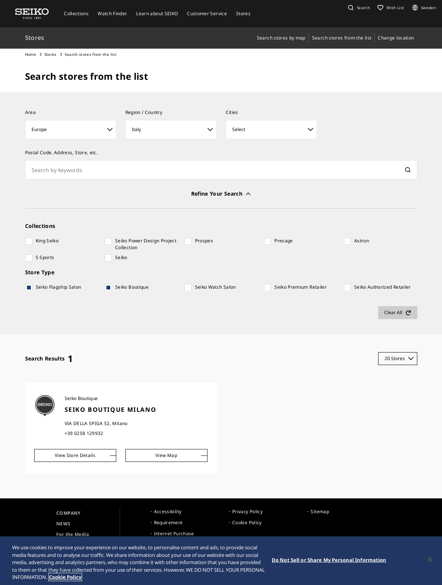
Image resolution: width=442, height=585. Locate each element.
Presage (283, 240)
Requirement (168, 522)
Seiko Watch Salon (215, 287)
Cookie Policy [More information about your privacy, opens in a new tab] (65, 577)
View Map (166, 455)
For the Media (72, 534)
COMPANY (68, 513)
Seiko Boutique (132, 287)
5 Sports (45, 257)
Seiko (121, 257)
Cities (232, 112)
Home (30, 54)
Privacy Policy (247, 511)
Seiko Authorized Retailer (382, 287)
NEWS (63, 523)
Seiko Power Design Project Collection (145, 244)
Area (30, 112)
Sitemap (320, 511)
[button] (358, 7)
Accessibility (168, 511)
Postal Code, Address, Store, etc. (61, 152)
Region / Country (144, 112)
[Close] (429, 560)
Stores (50, 54)
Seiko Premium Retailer (300, 287)
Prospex (204, 240)
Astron (361, 240)
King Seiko (47, 240)
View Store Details (75, 455)
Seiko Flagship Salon (58, 287)
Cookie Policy (247, 522)
